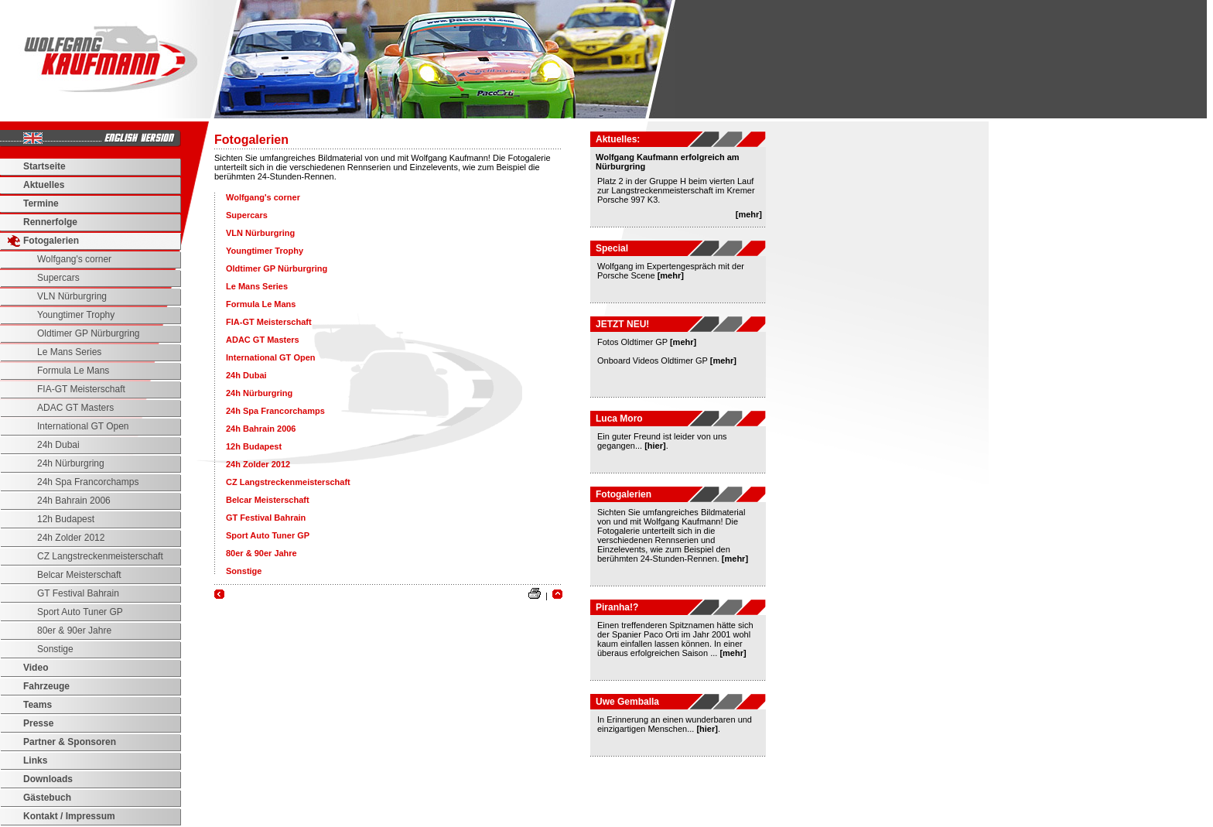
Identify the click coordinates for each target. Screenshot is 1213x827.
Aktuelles (43, 184)
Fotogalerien (51, 240)
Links (35, 760)
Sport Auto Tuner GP (80, 612)
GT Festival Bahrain (78, 593)
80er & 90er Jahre (74, 630)
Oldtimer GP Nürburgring (88, 333)
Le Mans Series (69, 352)
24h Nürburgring (70, 463)
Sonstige (55, 649)
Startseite (44, 166)
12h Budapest (65, 519)
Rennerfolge (50, 222)
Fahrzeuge (46, 686)
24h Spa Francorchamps (87, 482)
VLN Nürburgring (72, 296)
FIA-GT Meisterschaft (81, 389)
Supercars (58, 277)
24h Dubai (58, 444)
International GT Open (83, 426)
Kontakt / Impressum (69, 816)
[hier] (655, 445)
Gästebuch (47, 797)
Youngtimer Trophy (75, 314)
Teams (37, 704)
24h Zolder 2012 (70, 537)
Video (35, 667)
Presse (38, 723)
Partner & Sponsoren (69, 741)
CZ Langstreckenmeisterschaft (100, 556)
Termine (41, 203)
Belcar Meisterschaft (79, 574)
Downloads (48, 779)
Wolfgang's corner (74, 259)
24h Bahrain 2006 (74, 500)
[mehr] (749, 214)
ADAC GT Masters (75, 407)
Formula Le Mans (73, 370)
